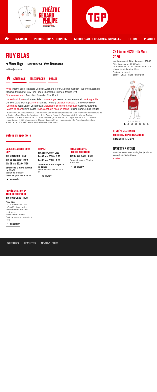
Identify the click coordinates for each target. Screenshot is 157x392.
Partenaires (14, 243)
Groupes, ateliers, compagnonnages (97, 39)
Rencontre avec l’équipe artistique (80, 150)
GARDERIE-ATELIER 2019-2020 (18, 150)
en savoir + (15, 179)
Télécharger (37, 79)
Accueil (6, 39)
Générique (19, 79)
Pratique (150, 39)
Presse (53, 79)
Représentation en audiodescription (16, 192)
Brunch (42, 149)
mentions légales (51, 243)
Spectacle (8, 79)
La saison (21, 39)
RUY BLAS (18, 56)
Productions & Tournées (50, 39)
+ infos (116, 158)
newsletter (31, 243)
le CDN (132, 39)
